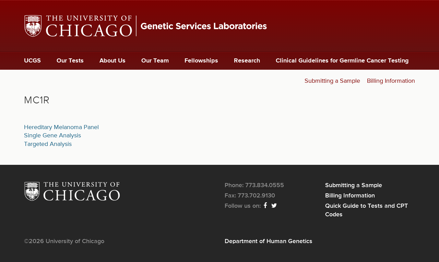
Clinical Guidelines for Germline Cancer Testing (342, 61)
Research (247, 61)
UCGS (32, 61)
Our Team (155, 61)
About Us (112, 61)
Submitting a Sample (332, 81)
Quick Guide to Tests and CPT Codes (366, 210)
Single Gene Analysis (52, 136)
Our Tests (70, 61)
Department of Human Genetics (268, 241)
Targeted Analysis (48, 144)
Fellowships (201, 61)
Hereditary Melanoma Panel (61, 127)
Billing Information (391, 81)
